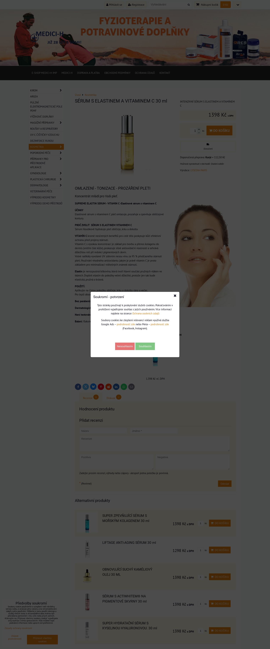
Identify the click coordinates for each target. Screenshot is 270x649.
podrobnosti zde (126, 324)
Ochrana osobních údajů (145, 313)
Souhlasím (145, 346)
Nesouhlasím (125, 346)
